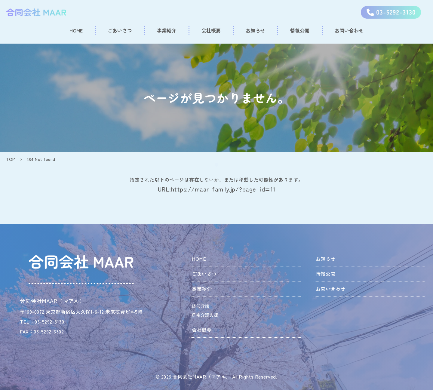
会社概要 (202, 329)
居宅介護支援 (205, 315)
